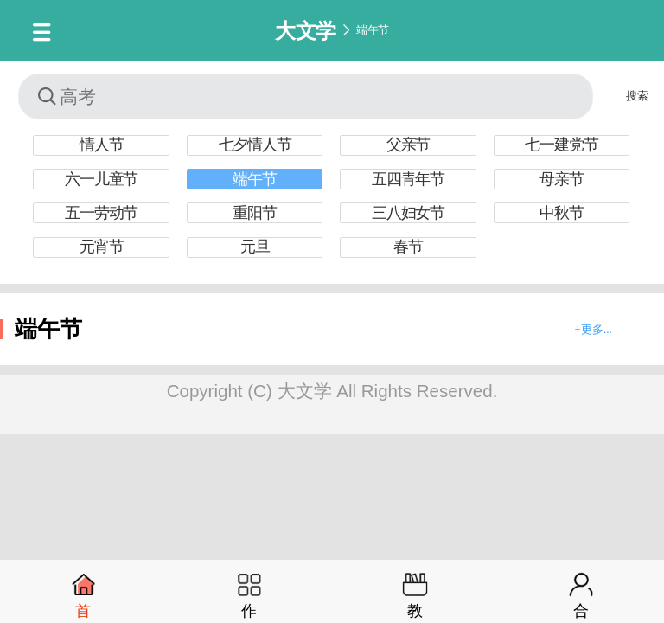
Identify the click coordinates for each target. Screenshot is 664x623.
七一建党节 (561, 144)
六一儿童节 (101, 179)
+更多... (593, 329)
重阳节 (254, 213)
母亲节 (561, 179)
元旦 (255, 246)
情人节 (101, 144)
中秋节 (561, 213)
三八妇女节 (408, 213)
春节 (408, 246)
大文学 (305, 30)
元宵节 (101, 246)
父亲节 (408, 144)
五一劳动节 (101, 213)
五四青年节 (408, 179)
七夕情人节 (255, 144)
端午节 (372, 29)
